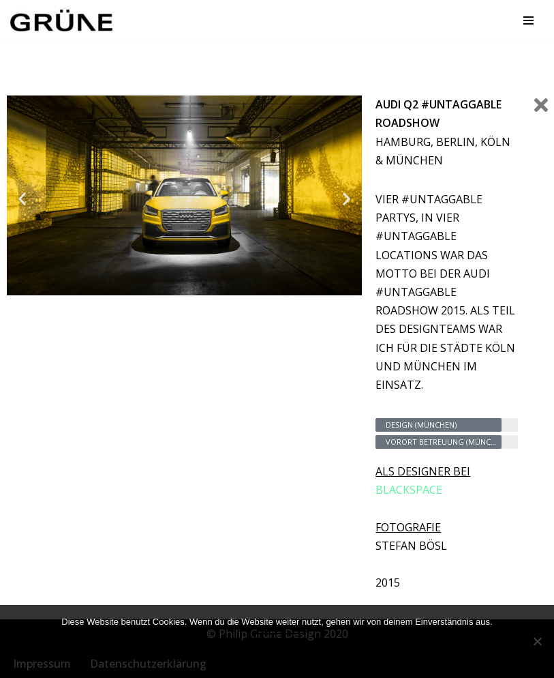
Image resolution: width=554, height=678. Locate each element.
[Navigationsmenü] (528, 20)
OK (277, 648)
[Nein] (537, 641)
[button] (22, 198)
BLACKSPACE (408, 489)
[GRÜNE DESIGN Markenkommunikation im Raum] (64, 20)
